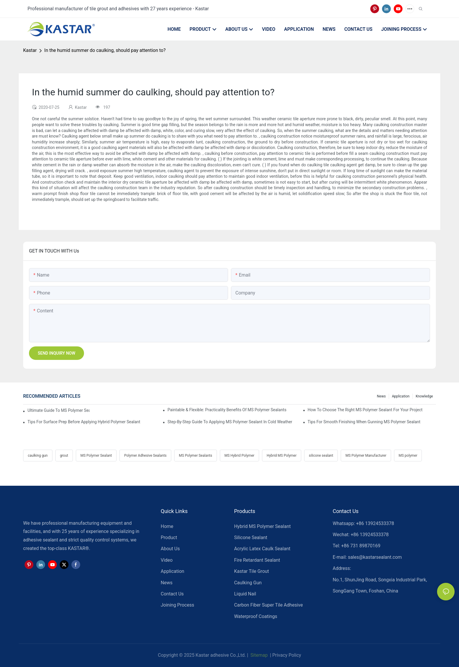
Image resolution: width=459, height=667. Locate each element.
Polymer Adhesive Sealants (145, 455)
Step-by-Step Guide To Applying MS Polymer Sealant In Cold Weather (229, 421)
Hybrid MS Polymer (282, 455)
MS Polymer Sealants (195, 455)
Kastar (30, 50)
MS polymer (408, 455)
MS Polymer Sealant (96, 455)
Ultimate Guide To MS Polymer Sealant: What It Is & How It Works (59, 410)
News (381, 396)
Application (401, 396)
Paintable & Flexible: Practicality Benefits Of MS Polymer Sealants (226, 409)
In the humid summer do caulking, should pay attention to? (104, 50)
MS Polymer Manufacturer (365, 455)
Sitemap (258, 655)
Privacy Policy (286, 655)
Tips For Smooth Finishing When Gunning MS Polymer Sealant (364, 421)
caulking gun (38, 455)
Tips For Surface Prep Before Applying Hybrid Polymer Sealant (84, 421)
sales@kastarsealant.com (375, 557)
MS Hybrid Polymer (239, 455)
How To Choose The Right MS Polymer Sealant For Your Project (365, 409)
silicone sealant (321, 455)
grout (64, 455)
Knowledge (424, 396)
